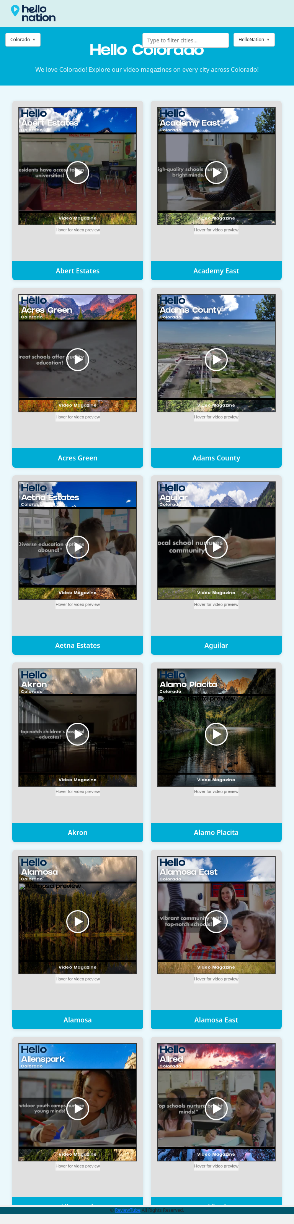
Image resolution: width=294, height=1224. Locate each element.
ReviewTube (127, 1210)
